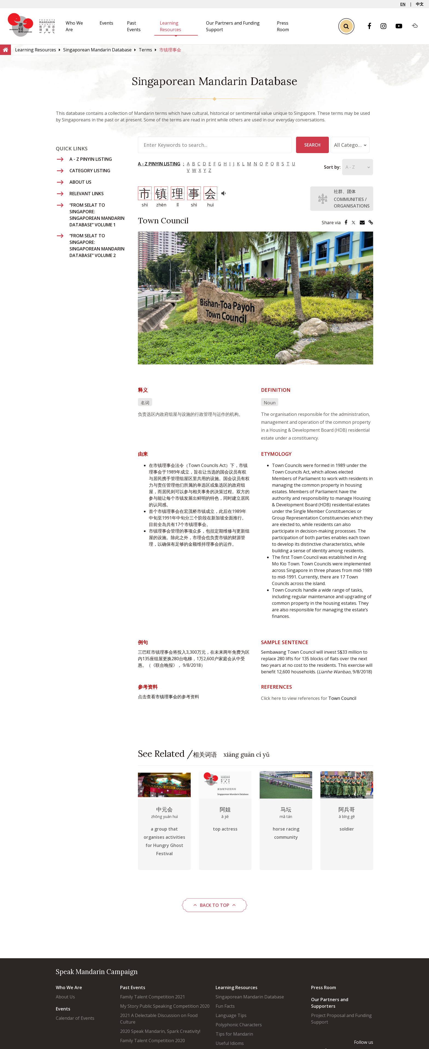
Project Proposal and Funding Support (341, 1018)
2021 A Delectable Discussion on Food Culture (159, 1018)
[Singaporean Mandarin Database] (97, 49)
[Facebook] (372, 26)
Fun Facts (225, 1006)
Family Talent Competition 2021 (152, 997)
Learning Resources (236, 987)
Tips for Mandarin (234, 1034)
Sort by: (322, 167)
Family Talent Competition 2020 (152, 1041)
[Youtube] (402, 26)
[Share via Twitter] (353, 222)
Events (106, 23)
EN (402, 4)
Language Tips (231, 1015)
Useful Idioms (230, 1043)
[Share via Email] (362, 222)
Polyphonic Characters (239, 1025)
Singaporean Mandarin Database (250, 997)
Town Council (342, 698)
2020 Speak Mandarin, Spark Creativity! (160, 1031)
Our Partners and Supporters (329, 1003)
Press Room (323, 987)
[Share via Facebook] (345, 222)
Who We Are (69, 987)
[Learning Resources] (35, 49)
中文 (420, 4)
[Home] (5, 49)
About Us (65, 997)
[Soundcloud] (417, 26)
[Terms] (145, 49)
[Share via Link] (371, 222)
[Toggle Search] (346, 26)
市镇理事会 (166, 697)
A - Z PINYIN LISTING (159, 164)
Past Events (132, 987)
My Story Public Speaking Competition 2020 (165, 1006)
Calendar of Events (75, 1018)
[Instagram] (386, 26)
